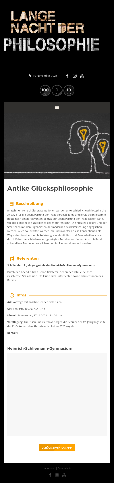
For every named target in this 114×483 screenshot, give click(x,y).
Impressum (49, 468)
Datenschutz (64, 468)
